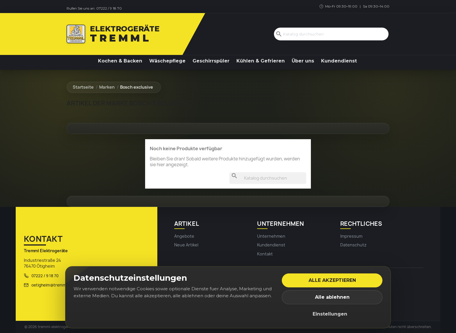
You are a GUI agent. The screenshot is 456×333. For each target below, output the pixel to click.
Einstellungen (330, 314)
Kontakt (265, 254)
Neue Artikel (186, 245)
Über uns (303, 61)
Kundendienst (339, 61)
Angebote (184, 236)
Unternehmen (271, 236)
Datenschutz (353, 245)
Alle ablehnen (332, 297)
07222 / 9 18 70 (109, 8)
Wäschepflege (167, 61)
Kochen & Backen (120, 61)
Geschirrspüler (211, 61)
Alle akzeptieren (332, 280)
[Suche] (331, 34)
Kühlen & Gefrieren (260, 61)
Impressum (351, 236)
